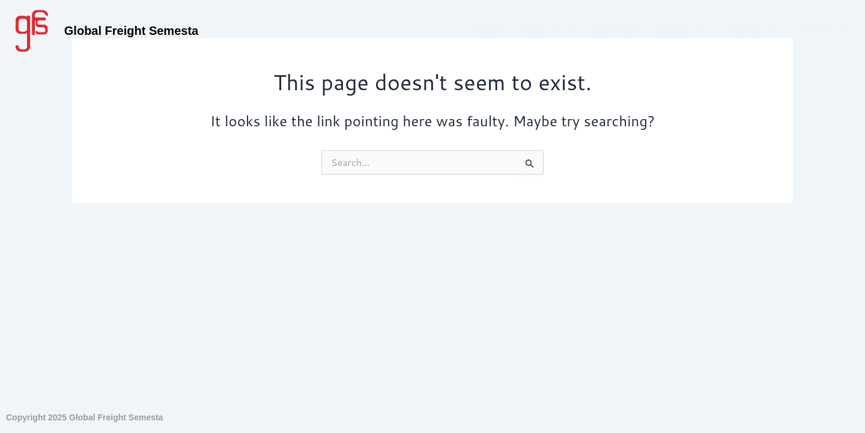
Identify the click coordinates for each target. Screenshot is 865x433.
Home (489, 30)
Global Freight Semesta (131, 30)
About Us (546, 30)
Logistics (681, 30)
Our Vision (614, 30)
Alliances (753, 30)
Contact (822, 30)
